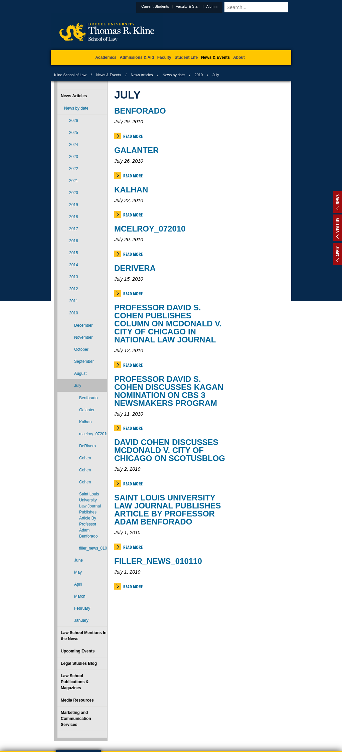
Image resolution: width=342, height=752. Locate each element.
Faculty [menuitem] (164, 57)
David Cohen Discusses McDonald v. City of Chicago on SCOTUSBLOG (169, 450)
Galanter (136, 150)
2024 (73, 144)
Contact (192, 719)
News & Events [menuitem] (215, 57)
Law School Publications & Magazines (75, 681)
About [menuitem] (239, 57)
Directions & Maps (218, 719)
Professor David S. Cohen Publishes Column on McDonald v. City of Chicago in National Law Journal (168, 323)
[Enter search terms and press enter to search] (266, 7)
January (81, 620)
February (82, 608)
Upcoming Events (78, 651)
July (77, 385)
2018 (73, 216)
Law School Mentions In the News (84, 635)
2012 (73, 289)
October (81, 349)
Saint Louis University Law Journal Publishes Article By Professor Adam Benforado (167, 509)
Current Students (171, 6)
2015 (73, 253)
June (78, 560)
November (83, 337)
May (78, 572)
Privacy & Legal (169, 719)
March (79, 596)
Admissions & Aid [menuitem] (137, 57)
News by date (174, 75)
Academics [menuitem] (105, 57)
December (83, 325)
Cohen (85, 458)
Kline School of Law (70, 75)
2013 (73, 277)
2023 (73, 156)
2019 (73, 204)
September (84, 361)
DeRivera (135, 268)
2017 (73, 229)
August (80, 373)
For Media (125, 719)
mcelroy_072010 (149, 228)
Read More (133, 136)
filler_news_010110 (158, 561)
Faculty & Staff (204, 6)
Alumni (228, 6)
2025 (73, 132)
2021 (73, 180)
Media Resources (77, 700)
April (78, 584)
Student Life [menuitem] (186, 57)
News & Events (108, 75)
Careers (145, 719)
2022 (73, 168)
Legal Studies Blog (79, 663)
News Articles (142, 75)
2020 (73, 192)
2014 (73, 265)
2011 (73, 301)
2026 (73, 120)
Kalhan (131, 189)
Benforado (140, 110)
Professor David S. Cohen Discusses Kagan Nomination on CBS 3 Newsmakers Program (168, 391)
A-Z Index (105, 719)
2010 (199, 75)
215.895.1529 (170, 746)
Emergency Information (165, 726)
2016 (73, 241)
